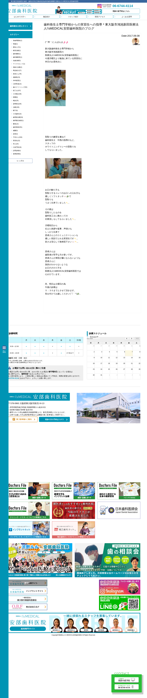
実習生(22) (16, 140)
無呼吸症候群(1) (18, 120)
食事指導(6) (17, 154)
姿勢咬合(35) (17, 104)
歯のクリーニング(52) (20, 87)
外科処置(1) (17, 80)
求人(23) (15, 144)
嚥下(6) (15, 110)
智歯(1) (15, 44)
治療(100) (16, 107)
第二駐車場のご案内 (24, 419)
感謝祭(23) (16, 77)
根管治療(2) (17, 50)
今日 (137, 338)
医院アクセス (100, 17)
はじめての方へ (20, 17)
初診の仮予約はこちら (121, 11)
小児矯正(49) (17, 94)
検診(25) (15, 100)
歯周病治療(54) (18, 117)
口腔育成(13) (17, 84)
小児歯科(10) (17, 114)
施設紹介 (46, 17)
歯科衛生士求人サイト (19, 26)
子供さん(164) (17, 137)
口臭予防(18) (17, 147)
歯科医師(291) (17, 127)
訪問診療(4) (17, 150)
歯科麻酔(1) (17, 54)
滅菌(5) (15, 130)
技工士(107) (17, 90)
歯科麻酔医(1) (17, 57)
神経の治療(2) (17, 67)
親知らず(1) (17, 47)
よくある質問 (127, 17)
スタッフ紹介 (73, 17)
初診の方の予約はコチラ (54, 419)
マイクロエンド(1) (19, 64)
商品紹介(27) (17, 70)
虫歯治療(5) (17, 60)
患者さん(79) (17, 74)
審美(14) (15, 124)
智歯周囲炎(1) (17, 40)
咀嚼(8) (15, 97)
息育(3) (15, 134)
